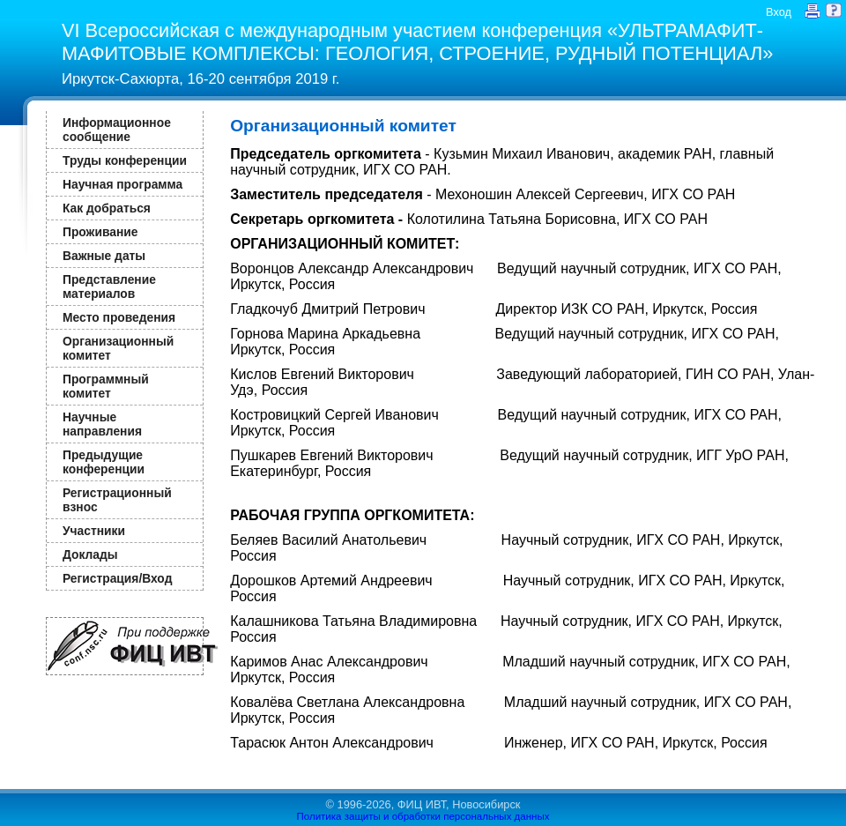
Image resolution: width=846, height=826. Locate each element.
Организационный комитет (118, 348)
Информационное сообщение (117, 129)
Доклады (90, 554)
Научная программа (122, 184)
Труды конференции (125, 160)
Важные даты (104, 256)
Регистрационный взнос (117, 500)
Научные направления (102, 424)
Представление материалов (109, 286)
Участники (94, 531)
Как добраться (107, 208)
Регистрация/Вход (117, 578)
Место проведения (119, 317)
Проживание (100, 232)
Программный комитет (106, 386)
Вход (778, 12)
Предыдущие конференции (104, 462)
